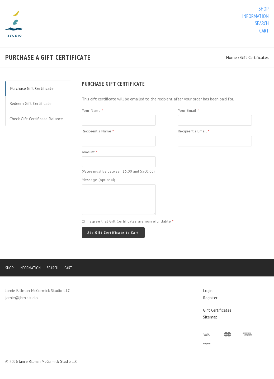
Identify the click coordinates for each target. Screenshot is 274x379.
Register (210, 297)
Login (207, 290)
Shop (263, 8)
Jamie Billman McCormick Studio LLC (48, 361)
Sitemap (210, 317)
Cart (264, 30)
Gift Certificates (217, 310)
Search (262, 23)
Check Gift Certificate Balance (36, 118)
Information (255, 16)
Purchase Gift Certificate (32, 88)
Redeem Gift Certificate (30, 103)
